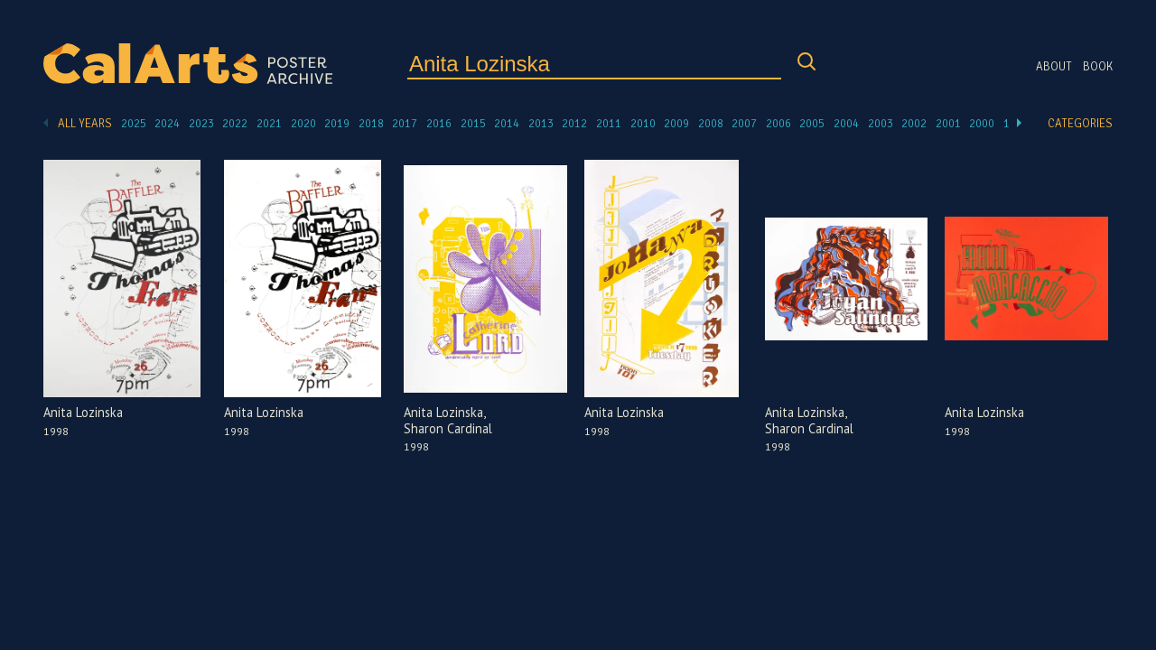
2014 (506, 123)
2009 (676, 123)
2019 (337, 123)
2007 (744, 123)
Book (1098, 67)
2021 (269, 123)
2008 (710, 123)
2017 (404, 123)
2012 (574, 123)
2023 (201, 123)
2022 (234, 123)
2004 (846, 123)
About (1054, 67)
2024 (167, 123)
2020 (303, 123)
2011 (608, 123)
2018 (371, 123)
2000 (981, 123)
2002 (914, 123)
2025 (133, 123)
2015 (473, 123)
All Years (85, 123)
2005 (812, 123)
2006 (778, 123)
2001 (948, 123)
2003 (880, 123)
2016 (439, 123)
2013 (541, 123)
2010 (643, 123)
